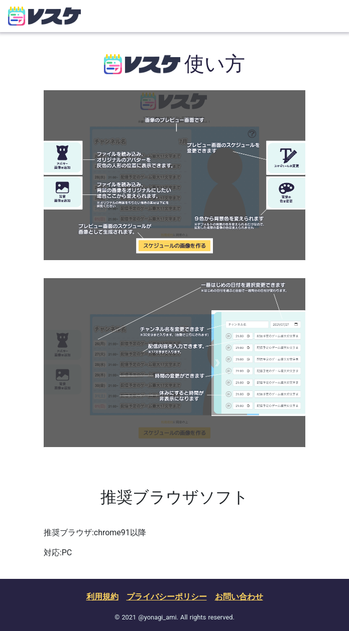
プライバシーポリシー (167, 596)
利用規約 (102, 596)
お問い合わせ (239, 596)
